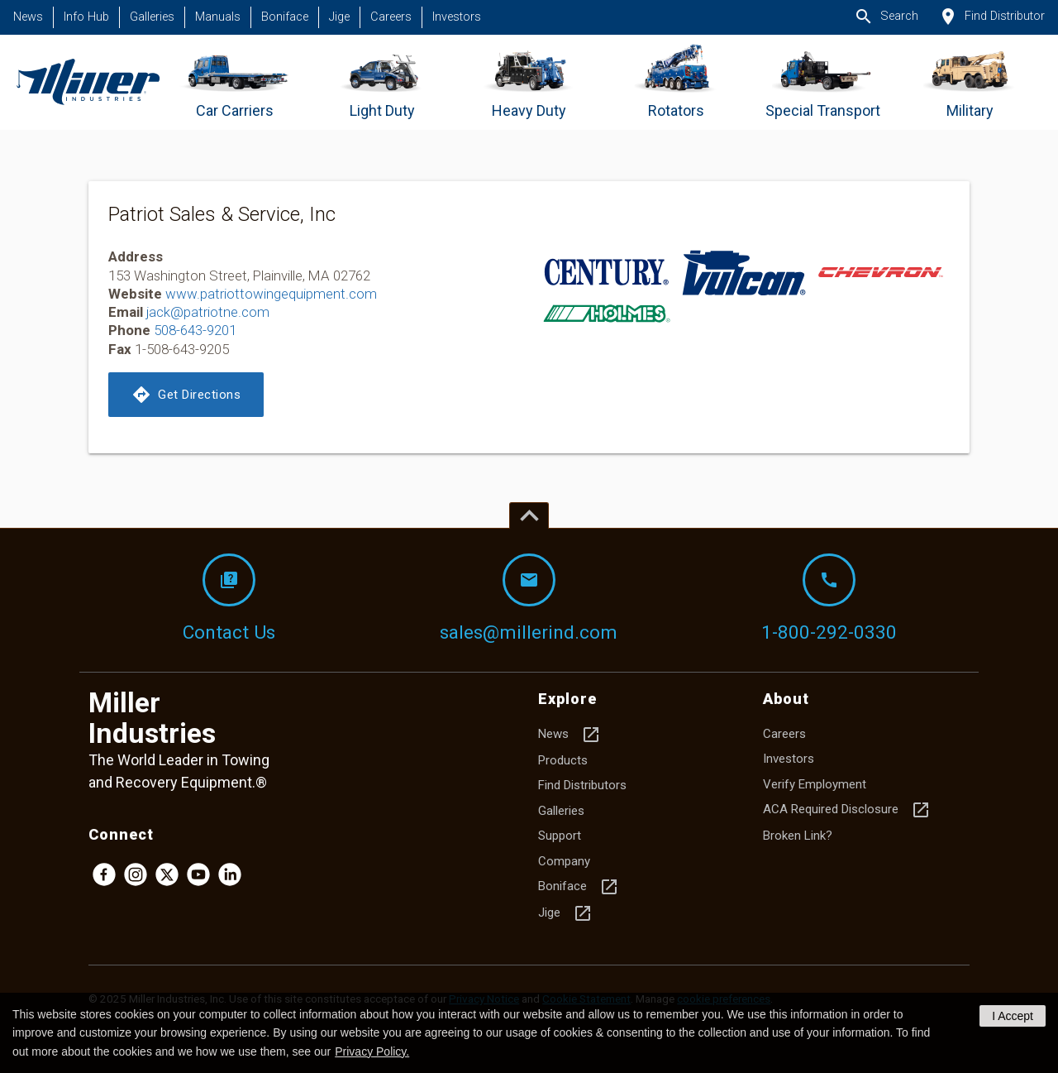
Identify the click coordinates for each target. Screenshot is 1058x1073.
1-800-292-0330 (829, 598)
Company (564, 861)
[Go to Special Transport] (823, 82)
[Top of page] (529, 515)
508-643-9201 (195, 330)
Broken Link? (797, 835)
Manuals (218, 17)
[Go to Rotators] (675, 82)
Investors (456, 17)
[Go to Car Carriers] (235, 82)
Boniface (284, 17)
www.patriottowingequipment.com (271, 293)
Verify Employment (814, 784)
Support (559, 835)
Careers (391, 17)
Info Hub (86, 17)
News (28, 17)
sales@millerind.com (528, 598)
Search (886, 16)
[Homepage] (88, 82)
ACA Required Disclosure (847, 810)
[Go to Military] (970, 82)
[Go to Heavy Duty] (529, 82)
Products (563, 760)
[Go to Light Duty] (382, 82)
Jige (339, 17)
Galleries (152, 17)
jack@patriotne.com (207, 312)
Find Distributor (991, 16)
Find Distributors (582, 785)
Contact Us (229, 598)
